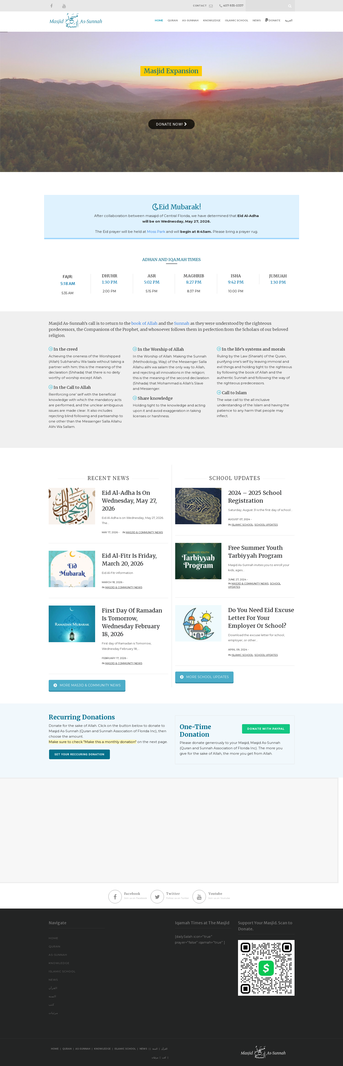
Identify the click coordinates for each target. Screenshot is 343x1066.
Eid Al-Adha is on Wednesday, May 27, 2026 (129, 500)
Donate (272, 20)
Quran (173, 20)
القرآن (53, 988)
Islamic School (236, 20)
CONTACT (200, 5)
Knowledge (212, 20)
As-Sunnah (190, 20)
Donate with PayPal (266, 728)
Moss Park (163, 224)
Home (159, 20)
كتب (51, 1004)
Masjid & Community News (144, 532)
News (257, 20)
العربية (288, 20)
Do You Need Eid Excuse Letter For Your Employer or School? (261, 617)
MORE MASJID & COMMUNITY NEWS (87, 686)
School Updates (266, 524)
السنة (52, 996)
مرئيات (53, 1013)
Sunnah (181, 323)
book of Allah (144, 323)
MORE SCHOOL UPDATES (204, 678)
